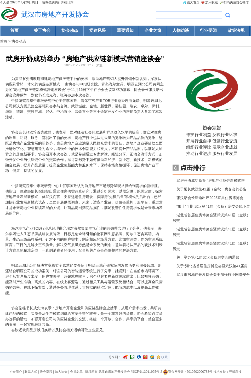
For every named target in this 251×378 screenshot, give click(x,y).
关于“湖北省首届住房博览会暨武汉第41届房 (212, 266)
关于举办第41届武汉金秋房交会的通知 (207, 257)
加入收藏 (211, 2)
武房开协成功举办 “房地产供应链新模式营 (210, 180)
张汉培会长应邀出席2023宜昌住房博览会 (209, 198)
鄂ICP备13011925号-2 (146, 372)
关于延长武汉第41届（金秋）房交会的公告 (211, 189)
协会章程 (46, 372)
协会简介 (15, 372)
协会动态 (19, 41)
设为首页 (193, 2)
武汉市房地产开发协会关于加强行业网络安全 (213, 274)
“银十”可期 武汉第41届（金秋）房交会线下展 (213, 206)
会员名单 (76, 372)
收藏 (164, 357)
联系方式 (31, 372)
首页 (3, 41)
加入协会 (61, 372)
